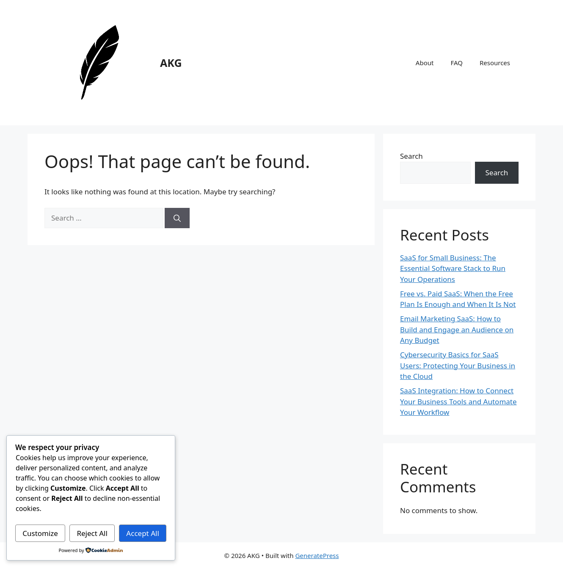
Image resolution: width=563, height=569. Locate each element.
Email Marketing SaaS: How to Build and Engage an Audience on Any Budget (456, 329)
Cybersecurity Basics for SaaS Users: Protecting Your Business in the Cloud (457, 365)
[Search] (177, 218)
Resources (495, 62)
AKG (171, 62)
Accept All (142, 533)
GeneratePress (317, 555)
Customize (40, 533)
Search (411, 156)
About (425, 62)
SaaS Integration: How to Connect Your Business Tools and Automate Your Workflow (458, 401)
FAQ (456, 62)
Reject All (92, 533)
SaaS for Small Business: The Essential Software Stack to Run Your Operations (452, 268)
